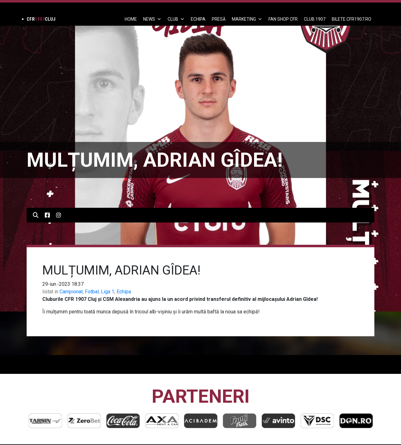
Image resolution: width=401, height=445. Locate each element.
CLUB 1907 (314, 19)
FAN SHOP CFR (283, 19)
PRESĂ (219, 19)
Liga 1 (107, 292)
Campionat (71, 292)
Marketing (247, 19)
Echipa (124, 292)
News (152, 19)
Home (131, 19)
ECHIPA (198, 19)
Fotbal (92, 292)
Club (176, 19)
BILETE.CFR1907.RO (351, 19)
